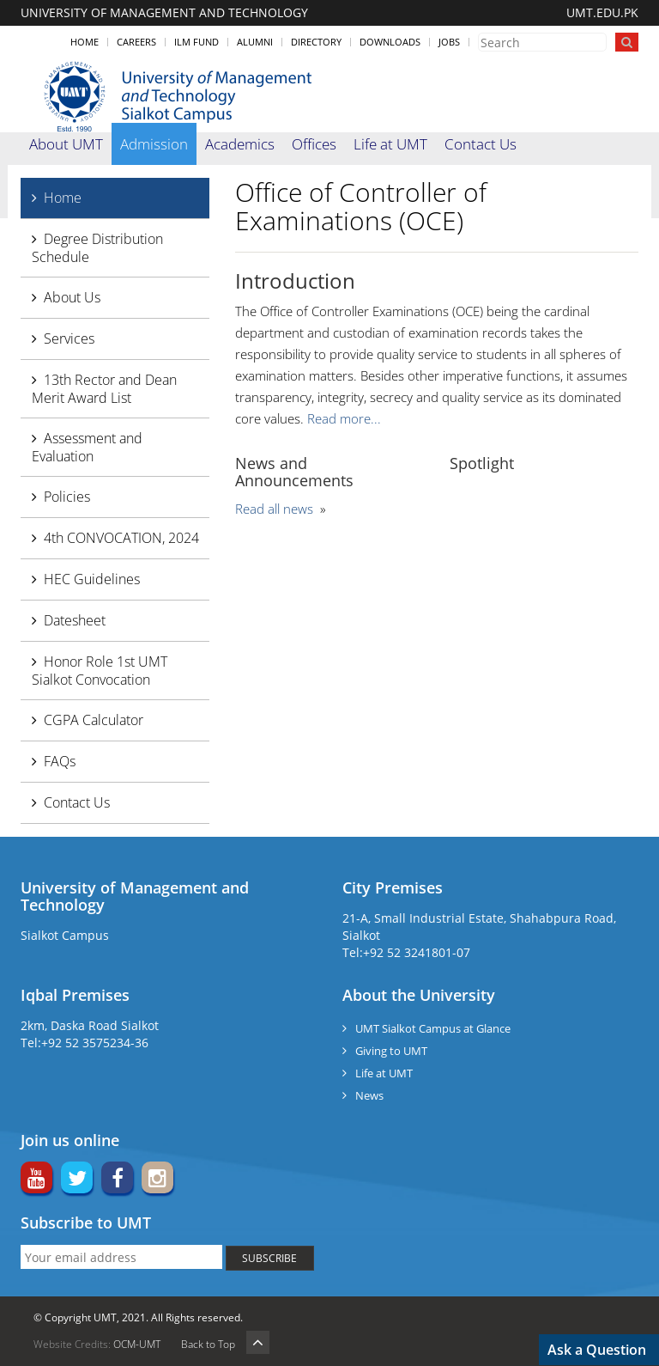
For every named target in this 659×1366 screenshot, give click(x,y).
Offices (314, 144)
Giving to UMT (391, 1050)
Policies (67, 496)
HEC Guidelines (92, 579)
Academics (240, 144)
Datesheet (75, 620)
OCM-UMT (136, 1344)
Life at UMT (390, 144)
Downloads (390, 41)
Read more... (344, 418)
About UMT (66, 144)
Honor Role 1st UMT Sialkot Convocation (99, 670)
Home (84, 41)
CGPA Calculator (93, 719)
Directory (316, 41)
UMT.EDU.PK (602, 12)
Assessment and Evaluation (87, 447)
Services (69, 338)
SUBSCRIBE (269, 1258)
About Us (72, 297)
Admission (154, 144)
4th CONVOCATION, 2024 (121, 537)
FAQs (60, 761)
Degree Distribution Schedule (97, 247)
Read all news (274, 508)
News (369, 1095)
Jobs (449, 41)
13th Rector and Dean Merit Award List (104, 388)
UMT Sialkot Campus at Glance (433, 1028)
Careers (136, 41)
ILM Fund (196, 41)
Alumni (255, 41)
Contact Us (480, 144)
